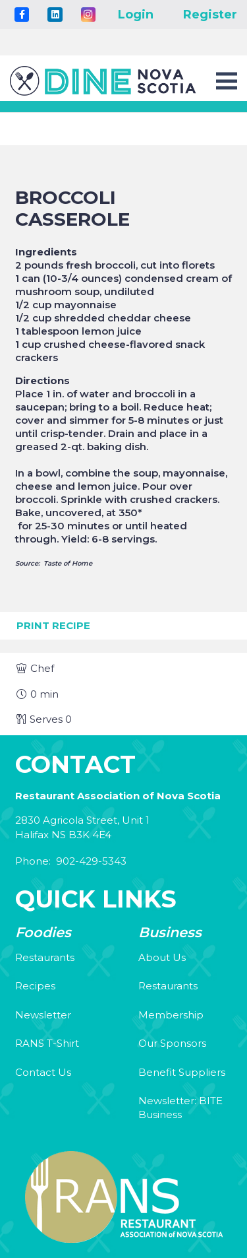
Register (210, 14)
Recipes (35, 985)
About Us (162, 957)
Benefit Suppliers (181, 1072)
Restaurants (44, 957)
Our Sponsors (172, 1043)
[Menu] (226, 81)
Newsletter (43, 1015)
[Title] (21, 14)
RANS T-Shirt (47, 1043)
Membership (171, 1015)
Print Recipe (53, 625)
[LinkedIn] (54, 14)
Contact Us (43, 1072)
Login (135, 14)
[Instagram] (88, 14)
